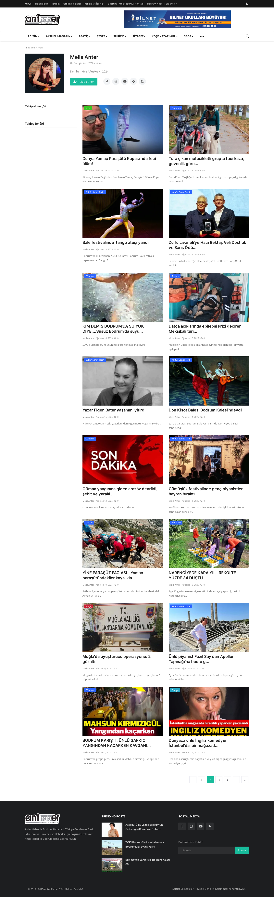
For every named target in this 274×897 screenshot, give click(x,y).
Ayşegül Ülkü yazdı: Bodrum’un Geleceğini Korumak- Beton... (144, 827)
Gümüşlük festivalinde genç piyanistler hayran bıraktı (206, 491)
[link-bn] (177, 19)
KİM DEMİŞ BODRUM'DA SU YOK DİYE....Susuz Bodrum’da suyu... (113, 329)
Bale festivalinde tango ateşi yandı (115, 242)
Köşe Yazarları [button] (165, 36)
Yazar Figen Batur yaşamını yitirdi (113, 410)
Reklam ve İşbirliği (94, 3)
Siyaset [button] (138, 36)
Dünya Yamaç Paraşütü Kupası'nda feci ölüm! (119, 161)
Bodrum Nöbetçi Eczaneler (162, 3)
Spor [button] (188, 36)
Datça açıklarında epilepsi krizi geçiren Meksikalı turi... (205, 329)
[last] (244, 779)
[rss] (210, 826)
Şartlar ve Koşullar (182, 888)
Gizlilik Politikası (72, 3)
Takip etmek (83, 82)
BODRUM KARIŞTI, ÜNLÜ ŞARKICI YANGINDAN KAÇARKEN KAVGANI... (116, 743)
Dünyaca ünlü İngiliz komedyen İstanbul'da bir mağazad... (198, 743)
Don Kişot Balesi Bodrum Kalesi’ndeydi (205, 410)
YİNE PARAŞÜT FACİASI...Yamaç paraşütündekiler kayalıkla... (112, 575)
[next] (236, 779)
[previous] (192, 779)
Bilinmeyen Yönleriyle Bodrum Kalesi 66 (147, 862)
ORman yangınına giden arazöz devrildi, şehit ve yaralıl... (119, 491)
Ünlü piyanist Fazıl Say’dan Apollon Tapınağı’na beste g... (201, 659)
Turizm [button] (120, 36)
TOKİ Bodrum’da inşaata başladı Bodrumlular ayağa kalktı (144, 844)
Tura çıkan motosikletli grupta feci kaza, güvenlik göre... (206, 161)
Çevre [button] (102, 36)
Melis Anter (88, 170)
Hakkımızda (41, 3)
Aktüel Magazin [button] (59, 36)
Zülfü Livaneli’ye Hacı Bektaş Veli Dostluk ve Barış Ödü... (207, 245)
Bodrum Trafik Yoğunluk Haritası (125, 3)
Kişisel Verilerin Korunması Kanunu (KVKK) (221, 888)
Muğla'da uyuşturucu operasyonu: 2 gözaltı (116, 659)
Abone (242, 850)
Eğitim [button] (34, 36)
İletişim (56, 3)
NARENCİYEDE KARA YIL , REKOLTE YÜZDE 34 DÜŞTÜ (202, 575)
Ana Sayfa (30, 47)
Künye (28, 3)
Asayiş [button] (85, 36)
